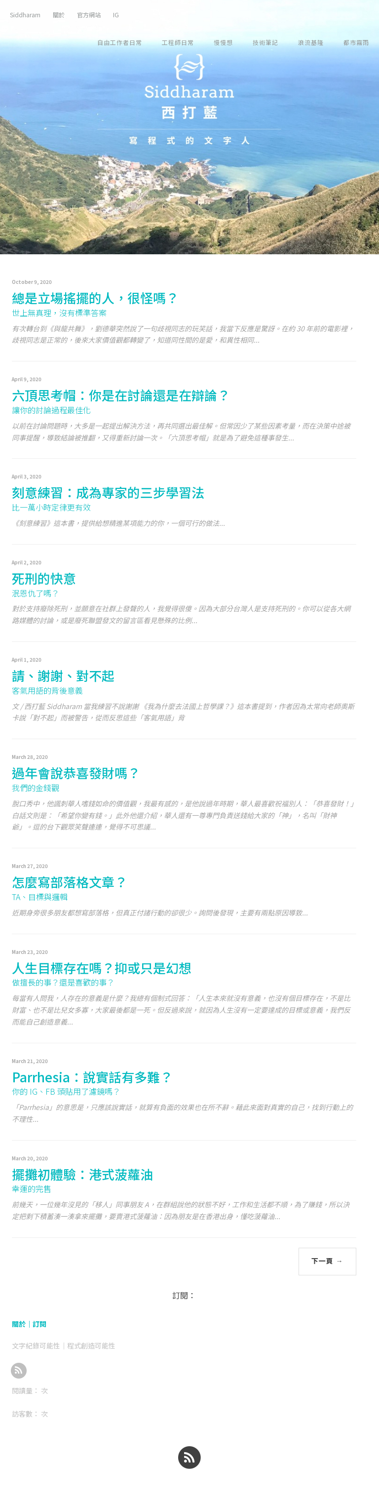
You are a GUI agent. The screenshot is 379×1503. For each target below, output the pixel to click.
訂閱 (39, 1324)
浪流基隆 (311, 42)
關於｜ (22, 1324)
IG (116, 14)
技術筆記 (265, 42)
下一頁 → (327, 1261)
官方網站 (89, 14)
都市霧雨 (356, 42)
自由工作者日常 (119, 42)
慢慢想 (223, 42)
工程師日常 (178, 42)
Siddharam (25, 14)
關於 (59, 14)
